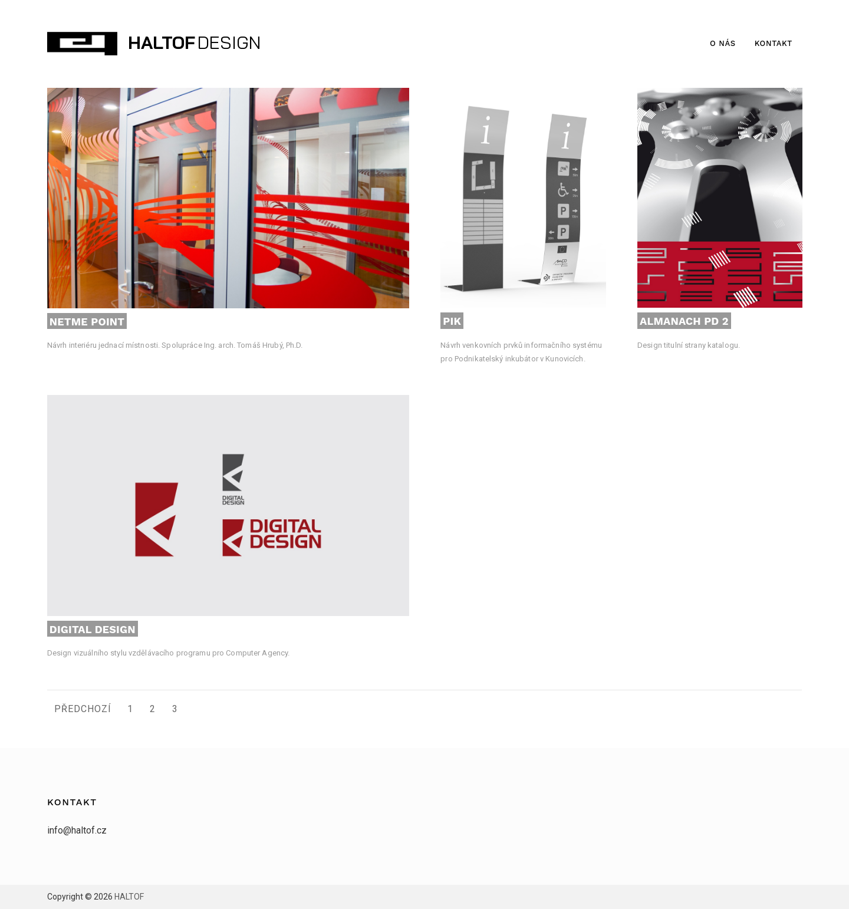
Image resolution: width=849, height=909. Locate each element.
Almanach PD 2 (684, 321)
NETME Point (87, 321)
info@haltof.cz (77, 830)
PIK (452, 321)
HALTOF (161, 42)
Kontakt (773, 43)
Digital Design (93, 629)
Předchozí (82, 708)
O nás (723, 43)
